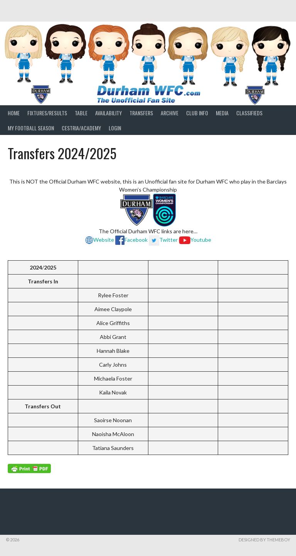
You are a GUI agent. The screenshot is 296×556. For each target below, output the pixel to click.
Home (14, 113)
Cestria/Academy (81, 128)
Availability (108, 113)
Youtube (200, 239)
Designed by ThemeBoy (264, 539)
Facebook (136, 239)
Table (81, 113)
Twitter (163, 239)
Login (115, 128)
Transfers (141, 113)
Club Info (197, 113)
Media (222, 113)
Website (99, 239)
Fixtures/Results (47, 113)
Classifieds (249, 113)
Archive (169, 113)
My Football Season (31, 128)
